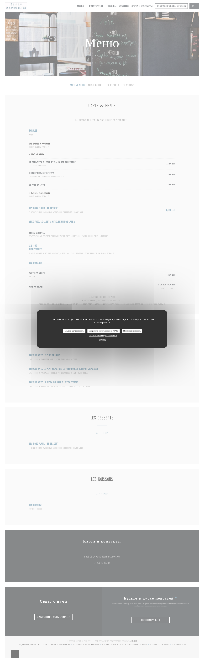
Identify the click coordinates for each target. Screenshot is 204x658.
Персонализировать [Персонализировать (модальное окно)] (132, 331)
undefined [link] (102, 340)
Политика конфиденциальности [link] (103, 336)
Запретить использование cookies (103, 331)
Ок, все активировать (74, 331)
